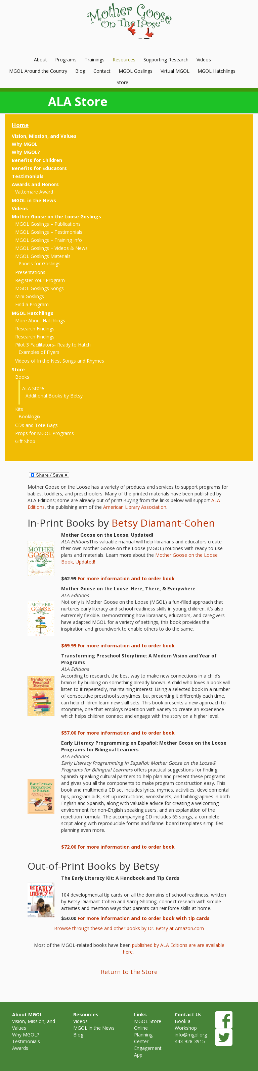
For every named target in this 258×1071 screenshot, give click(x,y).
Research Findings (34, 328)
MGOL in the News (34, 200)
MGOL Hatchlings (216, 71)
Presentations (30, 272)
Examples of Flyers (38, 352)
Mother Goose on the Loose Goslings (56, 216)
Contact (102, 71)
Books (22, 377)
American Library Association (134, 507)
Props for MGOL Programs (44, 433)
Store (122, 82)
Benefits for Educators (39, 168)
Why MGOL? (26, 152)
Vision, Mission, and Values (44, 136)
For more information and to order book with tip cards (144, 918)
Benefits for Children (37, 160)
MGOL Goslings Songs (39, 288)
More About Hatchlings (40, 320)
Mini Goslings (29, 296)
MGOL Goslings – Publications (48, 224)
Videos (204, 59)
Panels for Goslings (39, 263)
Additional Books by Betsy (54, 395)
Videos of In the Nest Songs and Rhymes (59, 361)
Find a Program (32, 304)
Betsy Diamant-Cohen (163, 523)
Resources (124, 59)
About (40, 59)
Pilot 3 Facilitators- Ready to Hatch (53, 344)
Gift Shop (25, 441)
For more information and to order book (126, 578)
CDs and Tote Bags (36, 425)
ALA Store (33, 388)
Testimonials (28, 176)
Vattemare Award (34, 192)
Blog (80, 71)
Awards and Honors (35, 184)
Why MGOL (25, 144)
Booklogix (29, 416)
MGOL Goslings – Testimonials (48, 232)
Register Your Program (40, 280)
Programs (66, 59)
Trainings (94, 59)
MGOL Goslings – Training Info (48, 240)
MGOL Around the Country (38, 71)
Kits (19, 409)
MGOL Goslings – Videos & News (51, 248)
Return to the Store (129, 972)
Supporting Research (165, 59)
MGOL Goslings (136, 71)
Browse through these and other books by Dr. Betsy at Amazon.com (129, 928)
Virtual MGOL (175, 71)
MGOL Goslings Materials (43, 256)
